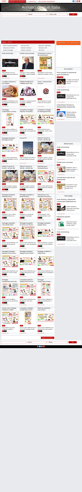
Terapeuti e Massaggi (8, 50)
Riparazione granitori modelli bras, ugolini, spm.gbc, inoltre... (71, 223)
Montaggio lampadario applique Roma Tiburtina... (44, 224)
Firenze (39, 155)
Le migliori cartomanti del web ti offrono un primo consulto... (72, 81)
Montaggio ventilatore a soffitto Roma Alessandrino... (44, 253)
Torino (21, 70)
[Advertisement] (41, 28)
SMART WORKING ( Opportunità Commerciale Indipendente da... (72, 208)
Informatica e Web (43, 47)
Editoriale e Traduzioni (26, 47)
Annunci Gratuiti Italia (41, 7)
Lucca (58, 109)
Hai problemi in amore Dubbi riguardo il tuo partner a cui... (71, 186)
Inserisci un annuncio (17, 1)
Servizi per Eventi (25, 45)
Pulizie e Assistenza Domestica (10, 45)
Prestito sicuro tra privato (27, 53)
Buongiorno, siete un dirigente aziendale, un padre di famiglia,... (72, 169)
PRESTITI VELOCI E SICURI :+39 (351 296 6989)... (44, 139)
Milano (4, 70)
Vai (73, 14)
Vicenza (39, 70)
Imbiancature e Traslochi (8, 47)
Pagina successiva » (47, 337)
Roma (4, 127)
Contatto (32, 1)
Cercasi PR (23, 138)
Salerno (21, 99)
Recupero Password (47, 1)
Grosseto (4, 99)
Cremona (40, 99)
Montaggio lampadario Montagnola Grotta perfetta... (8, 139)
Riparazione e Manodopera (45, 45)
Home (4, 1)
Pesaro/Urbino (60, 77)
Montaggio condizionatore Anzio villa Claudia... (9, 281)
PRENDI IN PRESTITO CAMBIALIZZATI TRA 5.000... (26, 83)
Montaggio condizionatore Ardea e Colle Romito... (44, 281)
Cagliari (21, 184)
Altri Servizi (41, 50)
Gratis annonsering (7, 53)
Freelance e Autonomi (26, 50)
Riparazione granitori (63, 217)
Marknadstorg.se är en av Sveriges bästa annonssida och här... (72, 96)
